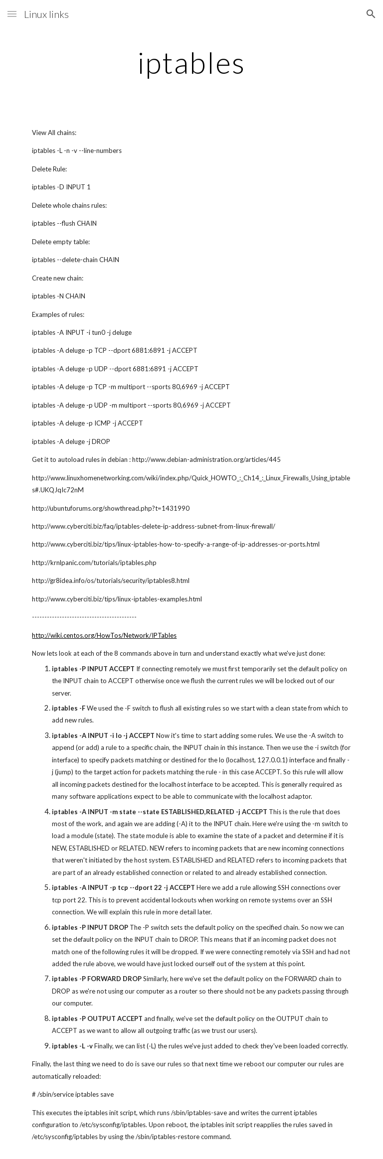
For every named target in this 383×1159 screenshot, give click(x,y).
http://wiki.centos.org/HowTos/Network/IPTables (104, 635)
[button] (12, 13)
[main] (191, 62)
